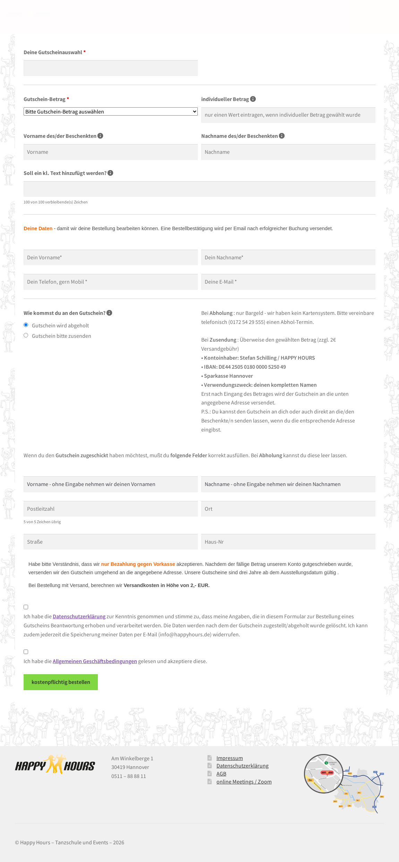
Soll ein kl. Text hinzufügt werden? (68, 172)
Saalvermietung (219, 13)
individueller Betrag (228, 98)
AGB (221, 773)
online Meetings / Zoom (244, 781)
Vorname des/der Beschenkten (63, 135)
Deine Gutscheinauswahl (55, 52)
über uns (121, 13)
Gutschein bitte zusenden (61, 335)
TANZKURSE (149, 13)
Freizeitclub (276, 13)
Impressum (230, 757)
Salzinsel (249, 13)
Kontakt (303, 13)
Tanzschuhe (186, 13)
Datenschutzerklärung (243, 765)
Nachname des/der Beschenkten (243, 135)
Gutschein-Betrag (46, 98)
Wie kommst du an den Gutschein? (68, 312)
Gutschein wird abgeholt (60, 325)
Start (100, 13)
